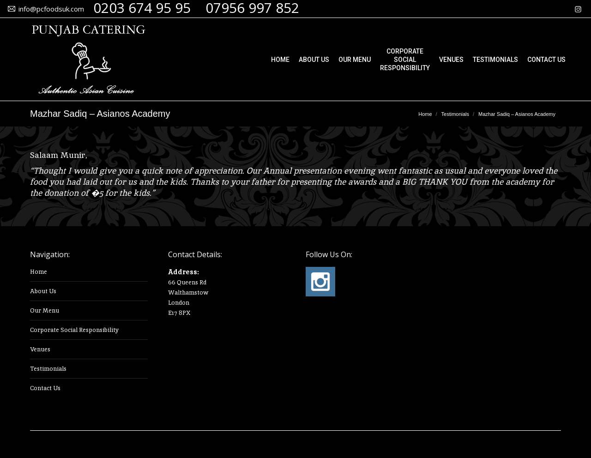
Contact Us (45, 388)
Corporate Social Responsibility (74, 330)
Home (38, 272)
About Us (43, 291)
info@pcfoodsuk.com (51, 8)
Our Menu (44, 310)
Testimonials (48, 369)
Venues (40, 349)
